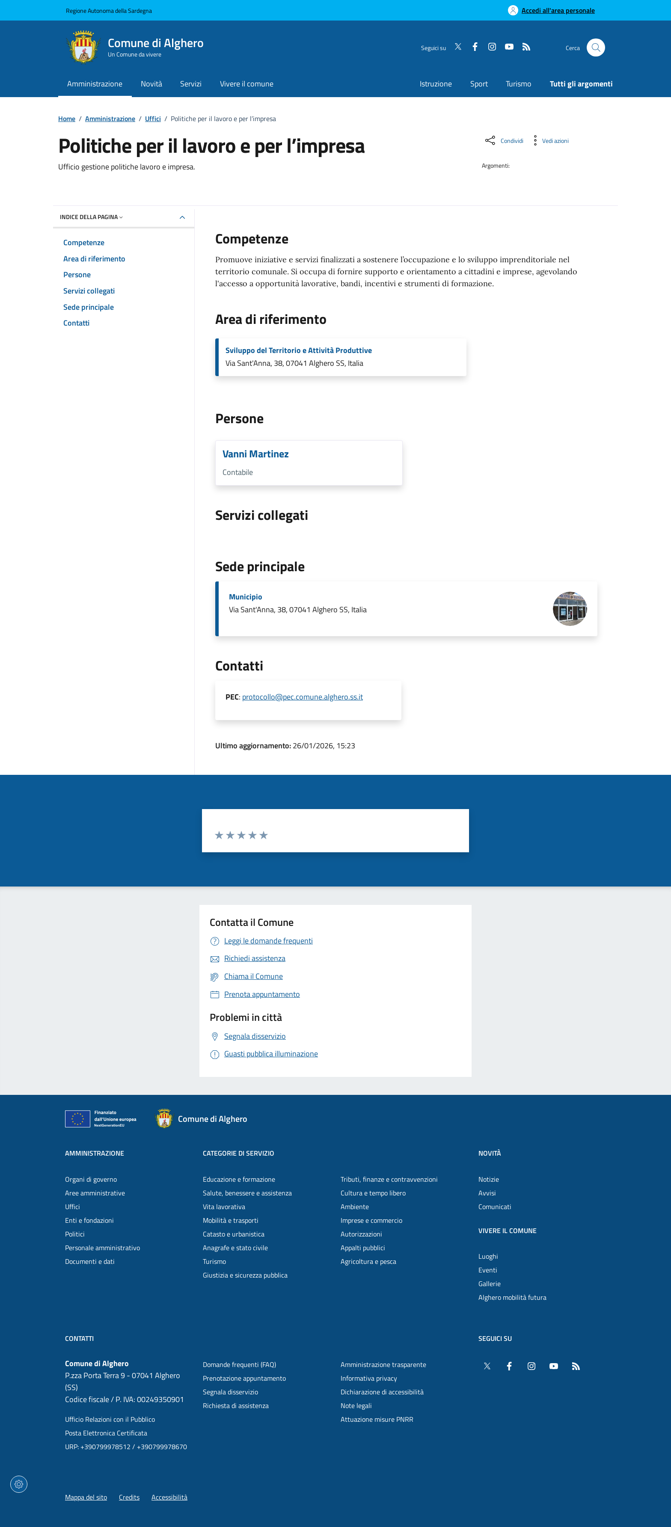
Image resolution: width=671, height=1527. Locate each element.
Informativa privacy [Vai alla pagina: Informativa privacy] (369, 1378)
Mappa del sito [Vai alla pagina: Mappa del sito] (86, 1497)
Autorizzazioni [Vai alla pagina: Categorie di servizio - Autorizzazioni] (361, 1234)
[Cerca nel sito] (596, 48)
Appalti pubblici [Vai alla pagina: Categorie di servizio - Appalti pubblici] (363, 1247)
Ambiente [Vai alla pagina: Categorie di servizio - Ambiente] (355, 1206)
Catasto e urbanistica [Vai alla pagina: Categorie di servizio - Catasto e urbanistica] (233, 1234)
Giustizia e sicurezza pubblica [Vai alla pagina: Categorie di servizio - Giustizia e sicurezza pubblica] (245, 1275)
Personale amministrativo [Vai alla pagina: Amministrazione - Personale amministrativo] (102, 1247)
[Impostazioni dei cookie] (18, 1484)
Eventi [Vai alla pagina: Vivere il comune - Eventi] (487, 1270)
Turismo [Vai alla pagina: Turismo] (518, 83)
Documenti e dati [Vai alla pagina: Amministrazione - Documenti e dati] (90, 1261)
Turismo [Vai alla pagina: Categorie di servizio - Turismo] (214, 1261)
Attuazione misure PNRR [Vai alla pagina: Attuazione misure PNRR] (377, 1419)
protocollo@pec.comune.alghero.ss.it (302, 697)
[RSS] (522, 47)
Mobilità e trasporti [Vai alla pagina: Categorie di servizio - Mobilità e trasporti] (230, 1220)
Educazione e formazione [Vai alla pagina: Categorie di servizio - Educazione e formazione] (239, 1179)
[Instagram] (488, 47)
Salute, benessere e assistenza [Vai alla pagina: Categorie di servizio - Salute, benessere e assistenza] (247, 1193)
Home (66, 118)
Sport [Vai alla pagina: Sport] (479, 83)
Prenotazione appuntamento (244, 1378)
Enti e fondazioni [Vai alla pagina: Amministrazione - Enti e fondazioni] (89, 1220)
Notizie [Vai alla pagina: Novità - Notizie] (488, 1179)
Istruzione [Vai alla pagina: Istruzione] (436, 83)
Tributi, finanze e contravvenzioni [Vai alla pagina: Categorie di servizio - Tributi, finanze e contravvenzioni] (389, 1179)
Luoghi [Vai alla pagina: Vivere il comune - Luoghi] (488, 1256)
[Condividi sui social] (503, 140)
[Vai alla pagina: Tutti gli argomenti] (577, 84)
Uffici (153, 118)
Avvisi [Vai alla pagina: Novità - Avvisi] (487, 1193)
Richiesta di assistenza (236, 1405)
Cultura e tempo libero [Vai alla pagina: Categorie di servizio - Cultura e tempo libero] (373, 1193)
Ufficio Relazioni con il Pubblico (110, 1419)
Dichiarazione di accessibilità (382, 1392)
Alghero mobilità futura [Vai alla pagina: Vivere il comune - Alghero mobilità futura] (512, 1297)
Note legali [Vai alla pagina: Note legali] (356, 1405)
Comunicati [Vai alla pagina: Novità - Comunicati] (494, 1206)
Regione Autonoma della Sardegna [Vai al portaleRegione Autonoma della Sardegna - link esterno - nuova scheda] (109, 10)
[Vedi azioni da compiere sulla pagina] (548, 140)
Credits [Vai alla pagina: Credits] (129, 1497)
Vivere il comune (507, 1230)
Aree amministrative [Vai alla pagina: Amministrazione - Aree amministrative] (95, 1193)
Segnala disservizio (230, 1392)
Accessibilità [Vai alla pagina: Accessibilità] (169, 1497)
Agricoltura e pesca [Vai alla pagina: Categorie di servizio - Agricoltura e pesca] (368, 1261)
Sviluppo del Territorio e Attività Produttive (299, 350)
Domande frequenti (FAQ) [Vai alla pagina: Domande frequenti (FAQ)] (239, 1364)
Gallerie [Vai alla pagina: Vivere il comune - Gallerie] (489, 1283)
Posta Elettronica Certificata (106, 1433)
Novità (489, 1153)
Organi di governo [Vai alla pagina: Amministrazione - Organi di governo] (91, 1179)
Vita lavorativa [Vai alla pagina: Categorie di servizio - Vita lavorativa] (224, 1206)
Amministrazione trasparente (383, 1364)
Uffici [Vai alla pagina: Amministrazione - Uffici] (72, 1206)
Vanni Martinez (256, 454)
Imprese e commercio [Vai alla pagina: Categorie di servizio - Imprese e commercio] (371, 1220)
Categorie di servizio (238, 1153)
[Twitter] (454, 47)
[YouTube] (505, 47)
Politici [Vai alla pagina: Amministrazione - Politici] (75, 1234)
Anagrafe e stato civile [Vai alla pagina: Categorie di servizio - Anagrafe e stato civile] (235, 1247)
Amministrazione (110, 118)
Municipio (245, 597)
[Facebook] (471, 47)
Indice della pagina (92, 216)
